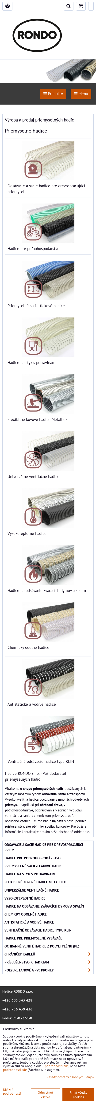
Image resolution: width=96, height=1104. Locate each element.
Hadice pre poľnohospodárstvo (33, 248)
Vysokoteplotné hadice (27, 533)
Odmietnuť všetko (45, 1094)
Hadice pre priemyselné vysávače (33, 938)
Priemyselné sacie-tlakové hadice (36, 305)
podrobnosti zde (57, 1066)
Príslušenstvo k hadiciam (48, 962)
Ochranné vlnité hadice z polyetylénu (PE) (41, 946)
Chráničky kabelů (48, 954)
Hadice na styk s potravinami (32, 362)
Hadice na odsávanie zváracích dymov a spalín (47, 590)
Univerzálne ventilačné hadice (33, 476)
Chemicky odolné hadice (28, 647)
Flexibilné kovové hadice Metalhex (38, 419)
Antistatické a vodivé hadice (32, 704)
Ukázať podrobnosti (12, 1091)
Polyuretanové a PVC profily (48, 970)
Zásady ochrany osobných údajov (70, 1077)
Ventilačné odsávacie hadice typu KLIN (41, 761)
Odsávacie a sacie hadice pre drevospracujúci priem (43, 847)
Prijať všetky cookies (78, 1094)
